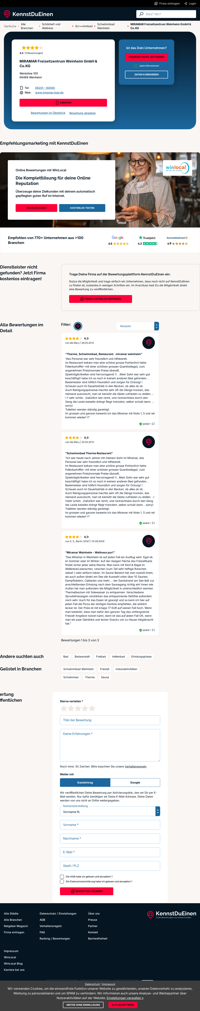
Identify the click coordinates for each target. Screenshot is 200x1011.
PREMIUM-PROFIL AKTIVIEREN (146, 56)
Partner (92, 926)
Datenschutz (48, 913)
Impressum (11, 951)
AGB (72, 876)
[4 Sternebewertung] (85, 708)
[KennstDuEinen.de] (28, 14)
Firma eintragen (14, 932)
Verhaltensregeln (135, 766)
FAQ (42, 932)
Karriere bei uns (14, 969)
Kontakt (93, 932)
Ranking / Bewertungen (55, 938)
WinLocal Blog (13, 963)
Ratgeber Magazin (16, 926)
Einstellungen (67, 913)
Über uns (94, 913)
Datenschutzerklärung (82, 881)
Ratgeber (59, 26)
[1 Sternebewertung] (64, 708)
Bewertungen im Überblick (48, 112)
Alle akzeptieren (123, 1004)
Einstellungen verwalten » (125, 998)
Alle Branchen (36, 26)
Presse (92, 919)
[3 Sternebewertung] (78, 708)
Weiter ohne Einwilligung (83, 1004)
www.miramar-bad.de (49, 92)
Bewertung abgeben (82, 113)
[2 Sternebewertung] (71, 708)
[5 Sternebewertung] (92, 708)
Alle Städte (12, 26)
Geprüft (147, 424)
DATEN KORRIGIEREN (147, 74)
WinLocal (10, 957)
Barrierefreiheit (97, 938)
